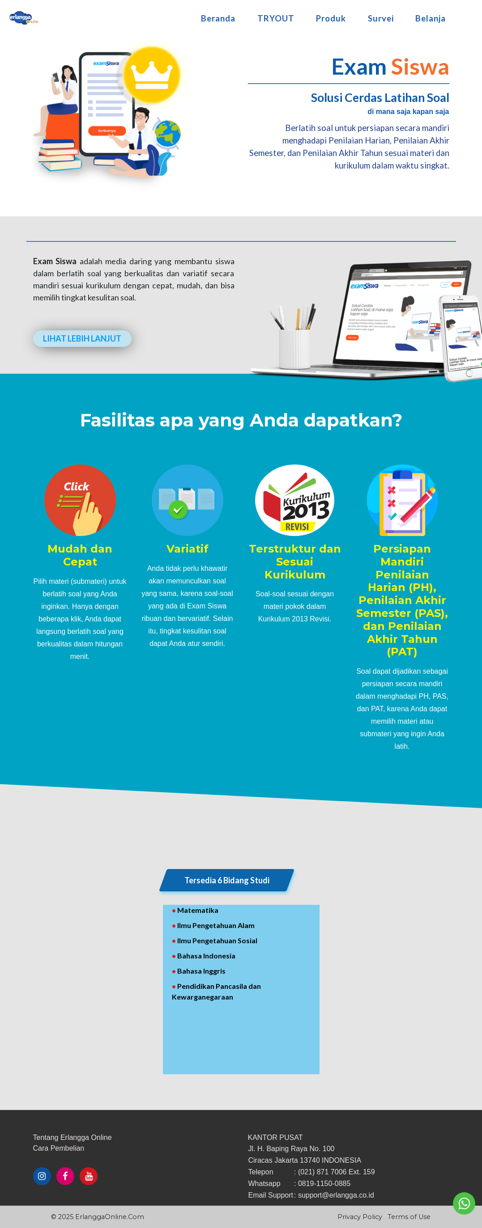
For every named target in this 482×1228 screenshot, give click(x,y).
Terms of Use (409, 1217)
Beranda (218, 16)
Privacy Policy (359, 1217)
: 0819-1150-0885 (322, 1183)
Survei (381, 16)
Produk (331, 16)
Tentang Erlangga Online (72, 1137)
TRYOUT (275, 16)
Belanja (430, 16)
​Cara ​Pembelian (59, 1148)
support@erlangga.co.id (336, 1195)
